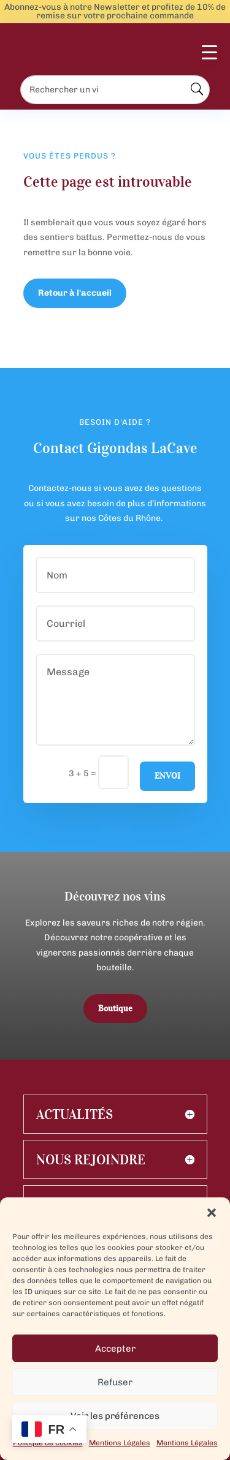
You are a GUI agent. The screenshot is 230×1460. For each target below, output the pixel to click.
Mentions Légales (119, 1443)
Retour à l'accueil (75, 293)
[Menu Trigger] (209, 59)
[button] (211, 1213)
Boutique (115, 1008)
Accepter (115, 1348)
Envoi (167, 776)
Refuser (115, 1382)
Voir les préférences (115, 1415)
